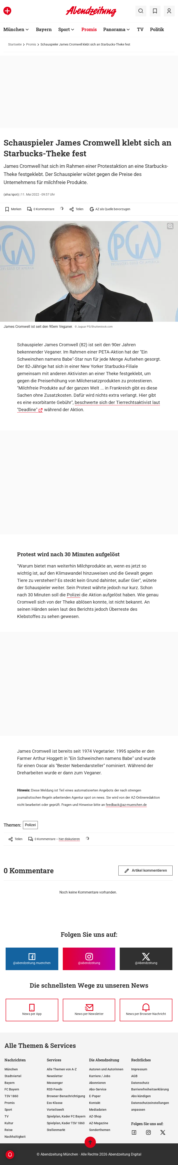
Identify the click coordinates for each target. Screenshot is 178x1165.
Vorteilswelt (55, 1109)
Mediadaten (97, 1109)
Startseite (15, 44)
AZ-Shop (95, 1116)
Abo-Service (97, 1089)
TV (7, 1116)
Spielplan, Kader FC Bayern (66, 1116)
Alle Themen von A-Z (62, 1069)
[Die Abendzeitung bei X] (146, 959)
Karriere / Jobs (99, 1076)
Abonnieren (97, 1083)
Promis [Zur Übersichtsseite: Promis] (89, 29)
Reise (9, 1130)
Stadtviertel (13, 1076)
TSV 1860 (11, 1096)
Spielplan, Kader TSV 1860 (66, 1123)
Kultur (9, 1123)
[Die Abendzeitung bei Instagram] (89, 959)
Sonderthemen (99, 1130)
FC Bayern (12, 1089)
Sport (8, 1109)
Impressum (139, 1069)
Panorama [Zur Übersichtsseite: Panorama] (114, 29)
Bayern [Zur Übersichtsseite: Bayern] (44, 29)
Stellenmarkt (56, 1130)
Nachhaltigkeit (15, 1136)
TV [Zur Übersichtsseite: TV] (140, 29)
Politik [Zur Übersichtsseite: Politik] (157, 29)
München (11, 1069)
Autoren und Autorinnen (106, 1069)
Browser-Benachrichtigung (66, 1096)
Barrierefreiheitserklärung (150, 1089)
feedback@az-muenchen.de (126, 805)
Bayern (10, 1083)
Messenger (55, 1083)
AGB (134, 1076)
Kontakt (94, 1103)
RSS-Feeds (54, 1089)
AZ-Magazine (98, 1123)
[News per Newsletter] (89, 1010)
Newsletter (55, 1076)
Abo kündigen (141, 1096)
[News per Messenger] (32, 1010)
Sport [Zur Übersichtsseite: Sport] (64, 29)
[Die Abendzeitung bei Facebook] (32, 959)
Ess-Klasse (55, 1103)
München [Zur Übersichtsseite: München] (13, 29)
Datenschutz (140, 1083)
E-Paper (95, 1096)
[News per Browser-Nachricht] (146, 1010)
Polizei (73, 594)
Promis (31, 44)
